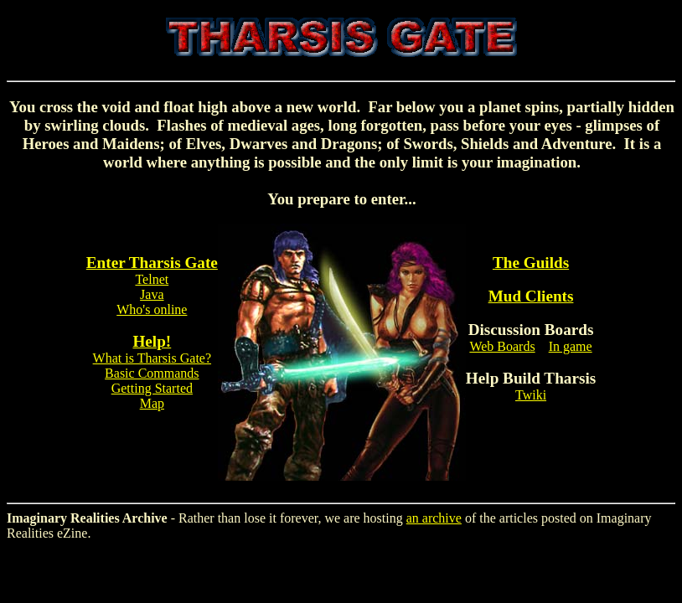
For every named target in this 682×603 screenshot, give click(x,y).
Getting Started (152, 388)
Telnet (151, 279)
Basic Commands (152, 373)
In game (570, 346)
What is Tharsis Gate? (152, 358)
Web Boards (502, 346)
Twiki (530, 395)
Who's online (151, 309)
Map (152, 403)
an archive (434, 518)
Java (151, 294)
